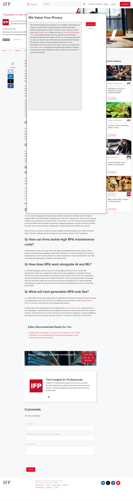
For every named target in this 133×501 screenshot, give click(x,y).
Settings (94, 32)
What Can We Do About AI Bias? (41, 338)
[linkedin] (49, 397)
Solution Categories (96, 4)
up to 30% (71, 221)
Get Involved (39, 488)
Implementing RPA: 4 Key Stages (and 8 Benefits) (117, 170)
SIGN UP (125, 4)
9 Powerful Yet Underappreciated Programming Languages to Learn (54, 335)
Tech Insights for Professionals (21, 21)
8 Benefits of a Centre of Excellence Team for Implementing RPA (117, 91)
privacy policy (38, 47)
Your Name (29, 424)
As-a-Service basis (73, 308)
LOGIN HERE (87, 355)
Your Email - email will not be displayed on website (43, 434)
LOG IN (113, 4)
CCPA (56, 488)
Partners (60, 37)
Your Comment (31, 444)
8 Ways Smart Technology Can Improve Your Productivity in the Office (55, 333)
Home (4, 50)
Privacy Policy (39, 485)
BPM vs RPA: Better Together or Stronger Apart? (118, 209)
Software (17, 50)
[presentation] (42, 462)
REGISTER (88, 361)
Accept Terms (94, 26)
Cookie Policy (43, 32)
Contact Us (49, 488)
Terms (48, 485)
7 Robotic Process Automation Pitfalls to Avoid (118, 130)
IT (10, 50)
